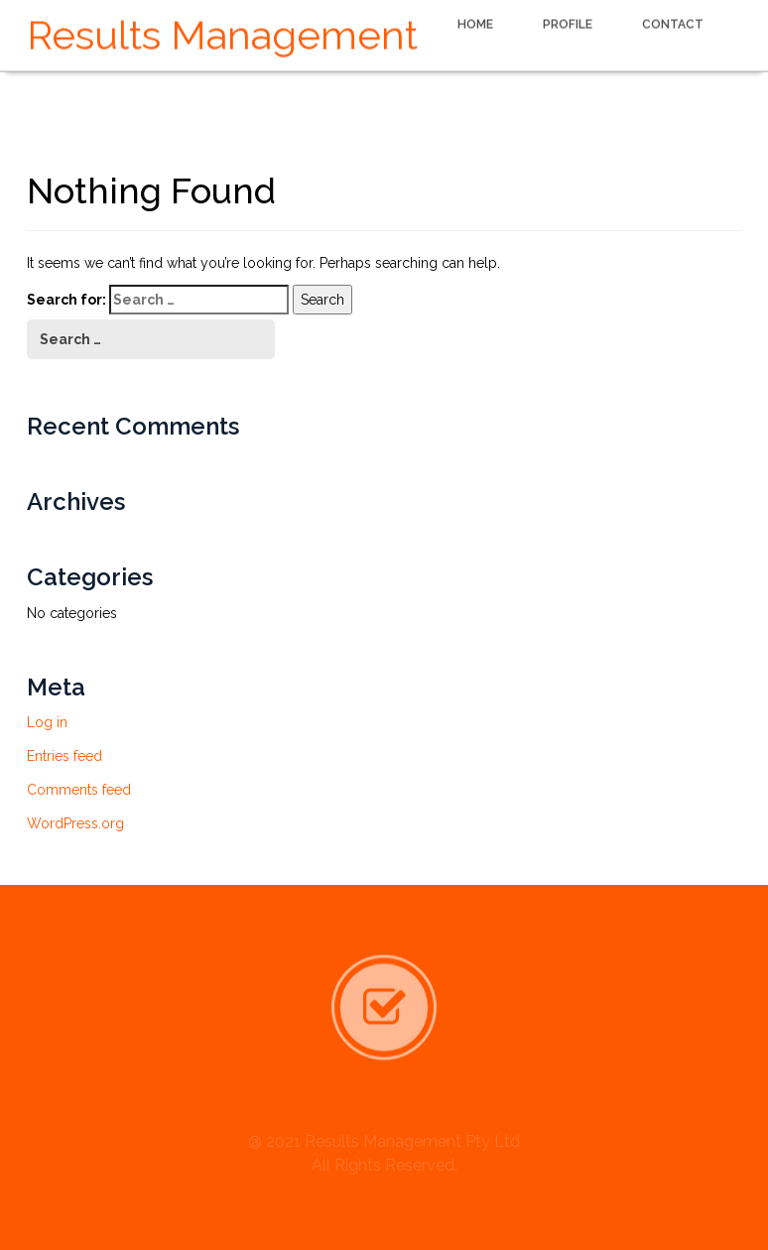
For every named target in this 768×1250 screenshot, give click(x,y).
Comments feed (79, 790)
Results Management (222, 34)
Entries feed (64, 756)
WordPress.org (75, 823)
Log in (47, 722)
